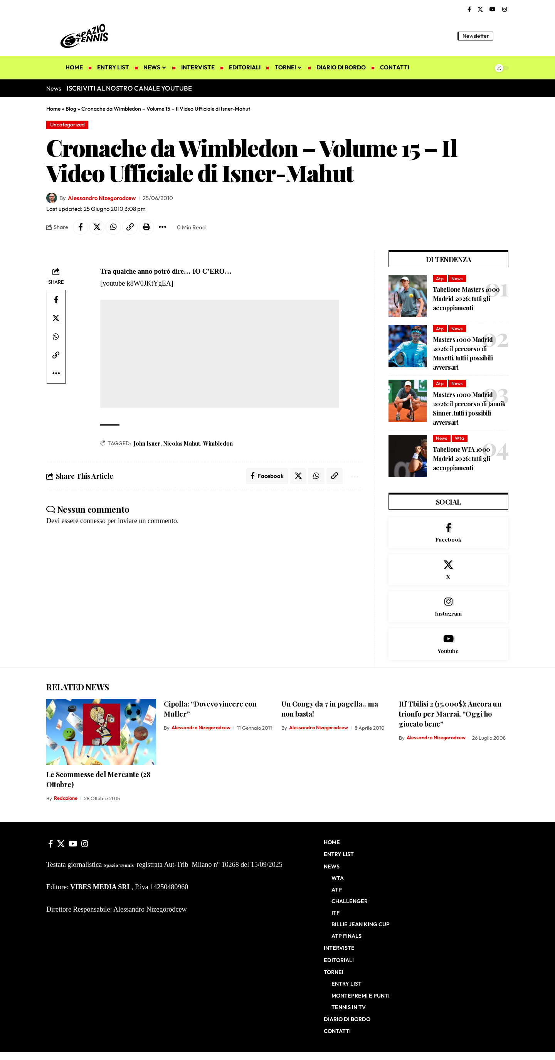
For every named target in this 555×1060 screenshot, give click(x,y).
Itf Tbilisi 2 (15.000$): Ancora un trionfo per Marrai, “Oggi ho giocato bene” (450, 715)
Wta (459, 438)
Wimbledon (218, 443)
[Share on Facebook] (80, 227)
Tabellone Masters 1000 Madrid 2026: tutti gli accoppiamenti (466, 299)
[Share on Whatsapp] (113, 227)
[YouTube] (493, 9)
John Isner (147, 443)
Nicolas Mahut (181, 443)
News (456, 278)
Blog (71, 108)
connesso (93, 521)
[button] (503, 36)
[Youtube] (448, 645)
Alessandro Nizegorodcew (102, 198)
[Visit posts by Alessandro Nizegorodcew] (51, 198)
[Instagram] (504, 9)
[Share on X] (97, 227)
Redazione (65, 800)
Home (53, 108)
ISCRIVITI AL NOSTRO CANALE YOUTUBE (129, 88)
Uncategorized (67, 124)
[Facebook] (469, 9)
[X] (480, 9)
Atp (440, 278)
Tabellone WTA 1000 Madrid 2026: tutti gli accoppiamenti (461, 458)
